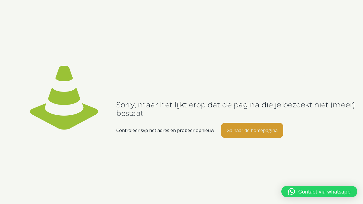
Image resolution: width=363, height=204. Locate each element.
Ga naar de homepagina (252, 130)
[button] (319, 191)
